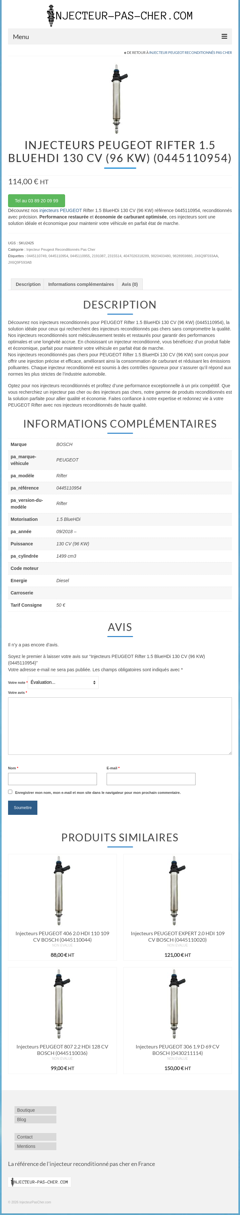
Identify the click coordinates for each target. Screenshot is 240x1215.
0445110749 (36, 256)
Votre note (18, 682)
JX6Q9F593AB (20, 262)
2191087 (99, 256)
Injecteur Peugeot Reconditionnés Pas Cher (190, 52)
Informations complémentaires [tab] (81, 284)
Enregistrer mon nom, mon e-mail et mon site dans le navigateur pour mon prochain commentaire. (98, 793)
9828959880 (182, 256)
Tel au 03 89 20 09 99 (36, 200)
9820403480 (161, 256)
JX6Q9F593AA (206, 256)
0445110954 (58, 256)
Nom (13, 768)
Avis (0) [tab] (130, 284)
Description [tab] (28, 284)
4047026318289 (136, 256)
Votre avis (17, 692)
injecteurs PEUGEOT (60, 210)
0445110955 (80, 256)
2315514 (114, 256)
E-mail (113, 768)
